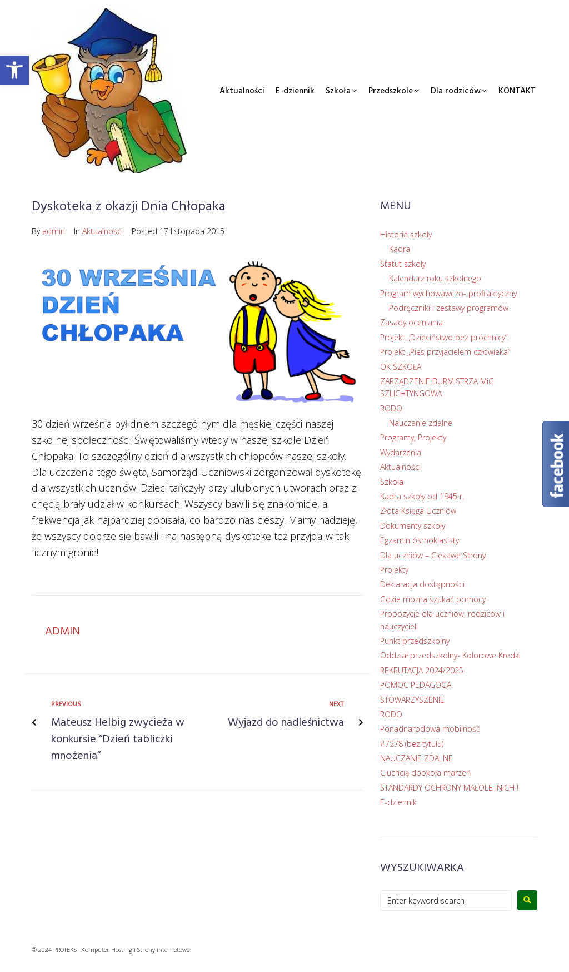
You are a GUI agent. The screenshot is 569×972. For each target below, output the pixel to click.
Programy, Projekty (413, 437)
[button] (14, 70)
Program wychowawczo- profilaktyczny (448, 293)
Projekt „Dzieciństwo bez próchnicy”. (444, 337)
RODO (391, 408)
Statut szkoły (403, 264)
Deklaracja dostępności (422, 584)
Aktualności (241, 91)
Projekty (394, 569)
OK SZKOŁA (400, 366)
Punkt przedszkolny (415, 641)
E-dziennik (295, 91)
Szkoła (338, 91)
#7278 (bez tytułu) (411, 743)
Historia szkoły (406, 234)
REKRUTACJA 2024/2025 (421, 670)
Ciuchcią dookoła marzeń (425, 772)
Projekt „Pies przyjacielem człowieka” (445, 351)
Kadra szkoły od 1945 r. (422, 496)
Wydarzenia (400, 452)
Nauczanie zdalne (420, 423)
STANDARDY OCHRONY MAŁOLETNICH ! (449, 787)
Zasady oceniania (411, 322)
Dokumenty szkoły (412, 525)
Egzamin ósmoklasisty (419, 540)
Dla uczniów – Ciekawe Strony (433, 555)
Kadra (399, 249)
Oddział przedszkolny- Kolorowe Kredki (450, 655)
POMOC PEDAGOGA (415, 685)
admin (53, 231)
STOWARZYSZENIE (412, 700)
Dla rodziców (456, 91)
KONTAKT (517, 91)
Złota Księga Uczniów (418, 510)
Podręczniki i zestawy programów (448, 307)
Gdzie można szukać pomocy (433, 599)
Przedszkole (390, 91)
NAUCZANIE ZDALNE (416, 758)
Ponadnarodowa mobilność (430, 728)
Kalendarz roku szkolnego (435, 278)
